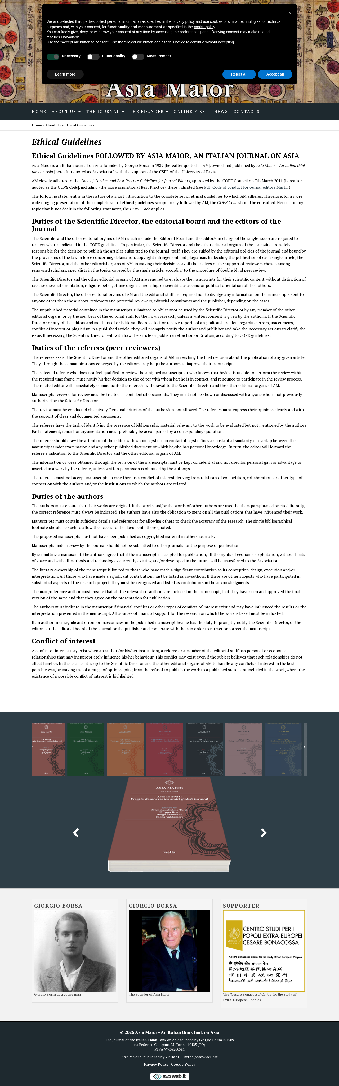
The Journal (105, 111)
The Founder (148, 111)
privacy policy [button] (183, 21)
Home (39, 111)
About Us (66, 111)
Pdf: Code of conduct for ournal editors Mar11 (246, 187)
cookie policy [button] (204, 27)
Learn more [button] (65, 74)
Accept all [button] (275, 74)
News (221, 111)
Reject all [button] (239, 74)
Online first (191, 111)
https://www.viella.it (201, 1056)
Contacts (246, 111)
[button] (290, 12)
